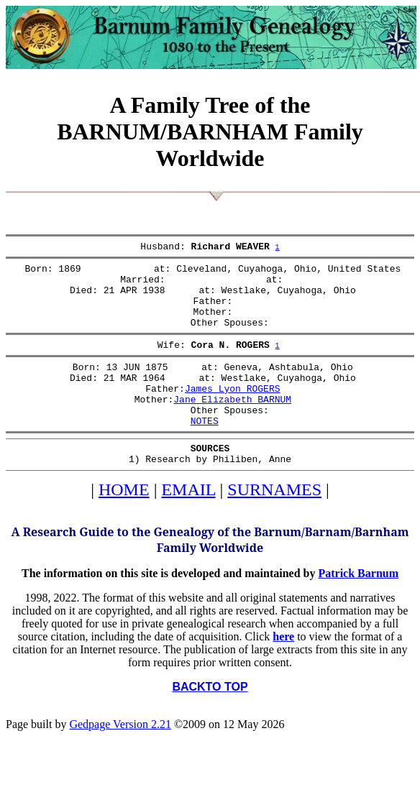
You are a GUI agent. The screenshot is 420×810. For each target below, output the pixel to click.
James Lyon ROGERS (232, 411)
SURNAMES (274, 524)
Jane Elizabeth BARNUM (232, 424)
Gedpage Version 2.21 (119, 759)
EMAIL (188, 524)
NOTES (205, 450)
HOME (124, 524)
